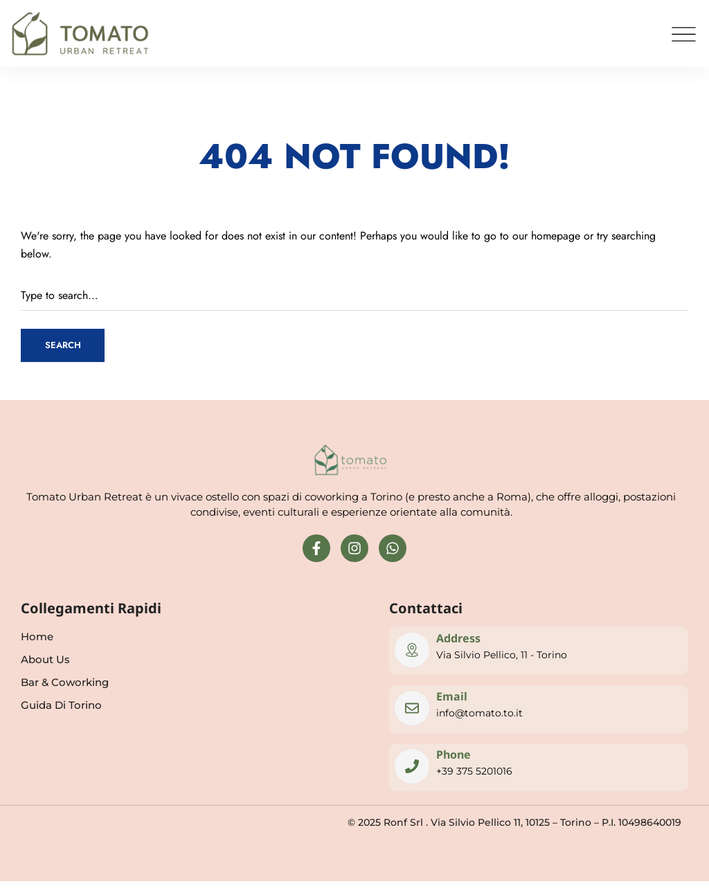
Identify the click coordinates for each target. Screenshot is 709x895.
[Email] (412, 708)
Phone (453, 754)
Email (451, 696)
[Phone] (412, 766)
